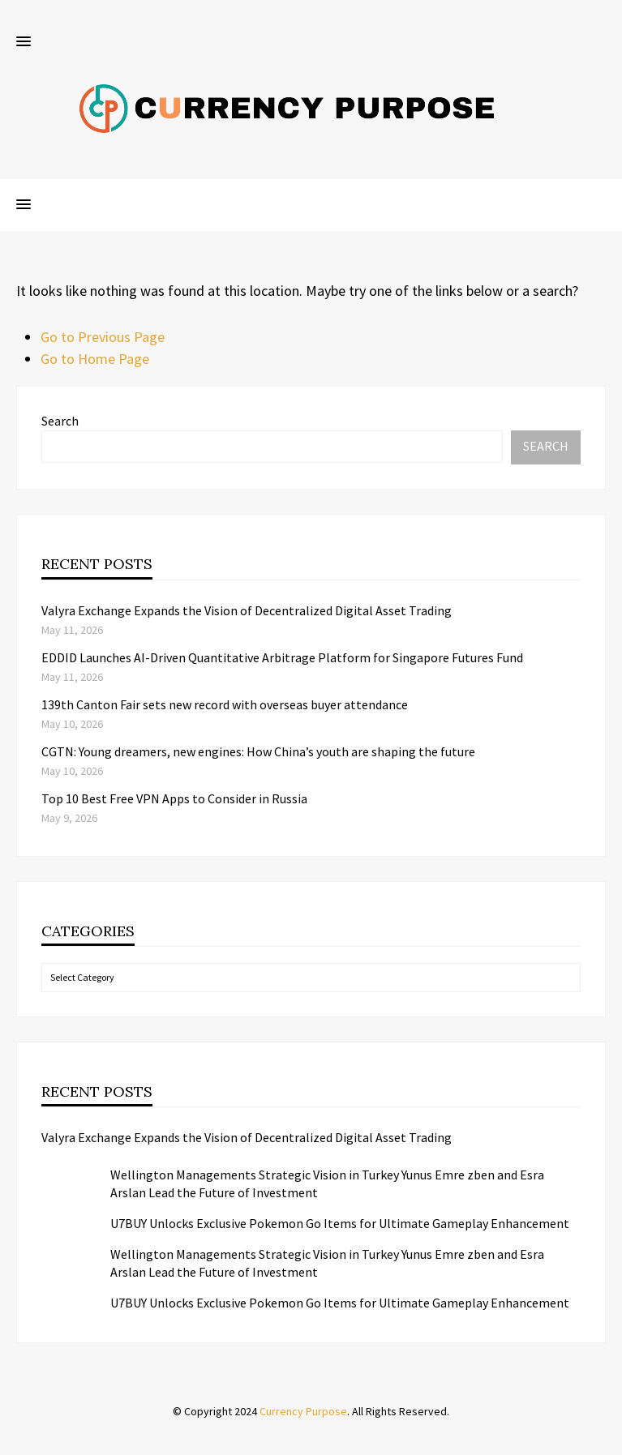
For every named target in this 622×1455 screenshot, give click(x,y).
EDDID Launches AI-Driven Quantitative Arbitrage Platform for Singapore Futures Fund (282, 657)
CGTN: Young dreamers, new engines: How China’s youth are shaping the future (258, 751)
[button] (23, 42)
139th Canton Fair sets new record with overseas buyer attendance (224, 704)
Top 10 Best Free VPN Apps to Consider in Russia (174, 798)
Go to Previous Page (103, 336)
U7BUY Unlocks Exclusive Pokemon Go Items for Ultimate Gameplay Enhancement (339, 1223)
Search (60, 421)
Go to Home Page (95, 358)
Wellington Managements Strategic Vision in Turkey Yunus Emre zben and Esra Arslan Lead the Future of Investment (327, 1183)
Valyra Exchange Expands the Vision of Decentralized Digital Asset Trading (246, 610)
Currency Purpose (303, 1411)
